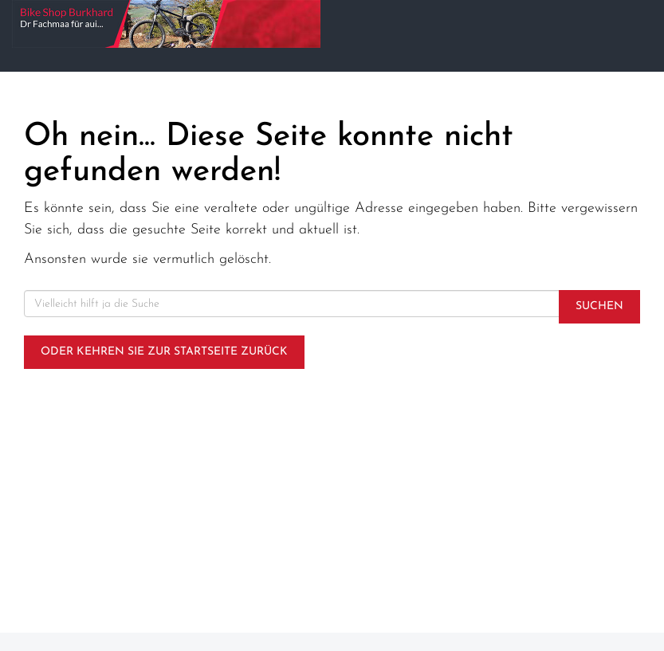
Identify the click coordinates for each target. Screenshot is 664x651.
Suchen (599, 306)
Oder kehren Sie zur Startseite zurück (164, 352)
